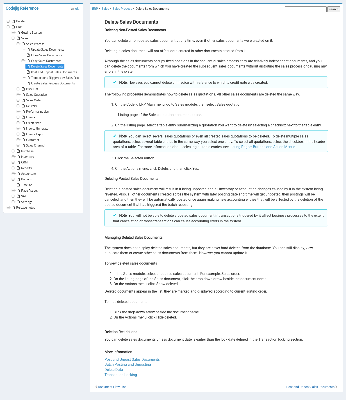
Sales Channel (33, 145)
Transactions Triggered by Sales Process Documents (63, 77)
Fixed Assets (27, 190)
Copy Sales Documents (43, 60)
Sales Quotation (34, 94)
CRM (22, 162)
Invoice (28, 117)
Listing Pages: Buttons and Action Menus (262, 147)
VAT (21, 196)
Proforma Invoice (35, 111)
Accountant (26, 173)
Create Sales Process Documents (50, 83)
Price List (29, 88)
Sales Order (31, 100)
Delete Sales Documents (45, 66)
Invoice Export (33, 134)
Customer (30, 139)
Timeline (24, 184)
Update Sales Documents (45, 49)
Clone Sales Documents (44, 55)
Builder (18, 21)
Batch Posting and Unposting (128, 364)
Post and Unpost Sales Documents (51, 72)
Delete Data (114, 369)
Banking (24, 179)
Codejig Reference (22, 8)
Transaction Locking (121, 375)
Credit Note (31, 122)
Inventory (25, 156)
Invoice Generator (35, 128)
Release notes (23, 207)
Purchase (25, 151)
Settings (24, 201)
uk (77, 8)
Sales (22, 38)
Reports (24, 167)
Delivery (29, 105)
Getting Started (29, 32)
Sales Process (33, 43)
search (334, 9)
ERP (16, 26)
